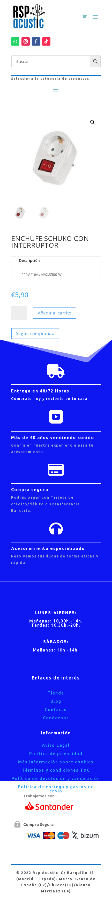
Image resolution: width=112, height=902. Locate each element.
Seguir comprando (35, 333)
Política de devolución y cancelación (56, 778)
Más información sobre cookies (56, 762)
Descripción (29, 260)
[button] (92, 122)
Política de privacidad (56, 753)
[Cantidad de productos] (19, 313)
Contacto (56, 709)
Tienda (56, 693)
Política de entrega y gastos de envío (56, 788)
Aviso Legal (56, 745)
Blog (55, 701)
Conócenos (56, 717)
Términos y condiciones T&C (56, 770)
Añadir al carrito (54, 313)
